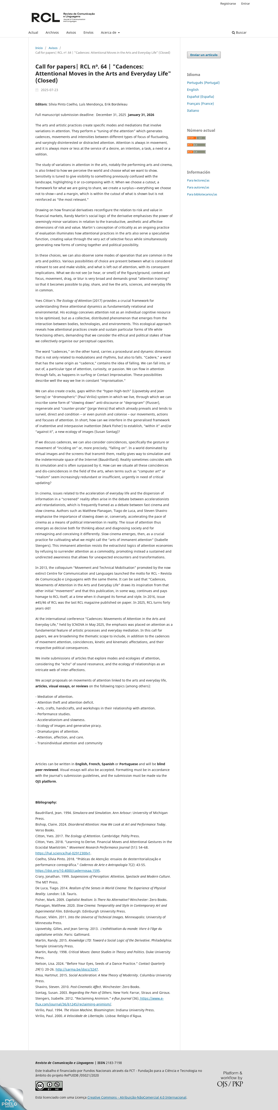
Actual (33, 32)
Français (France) (200, 103)
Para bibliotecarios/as (202, 194)
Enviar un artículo (204, 55)
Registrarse (228, 3)
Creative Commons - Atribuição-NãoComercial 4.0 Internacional (136, 1097)
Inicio (39, 48)
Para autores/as (198, 187)
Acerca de (109, 32)
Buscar (239, 32)
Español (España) (200, 96)
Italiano (193, 110)
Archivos (52, 32)
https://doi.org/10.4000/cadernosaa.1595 (67, 870)
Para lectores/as (198, 180)
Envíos (89, 32)
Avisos (71, 32)
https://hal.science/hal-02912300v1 (62, 853)
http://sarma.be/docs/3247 (77, 969)
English (193, 89)
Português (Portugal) (203, 82)
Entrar (245, 3)
